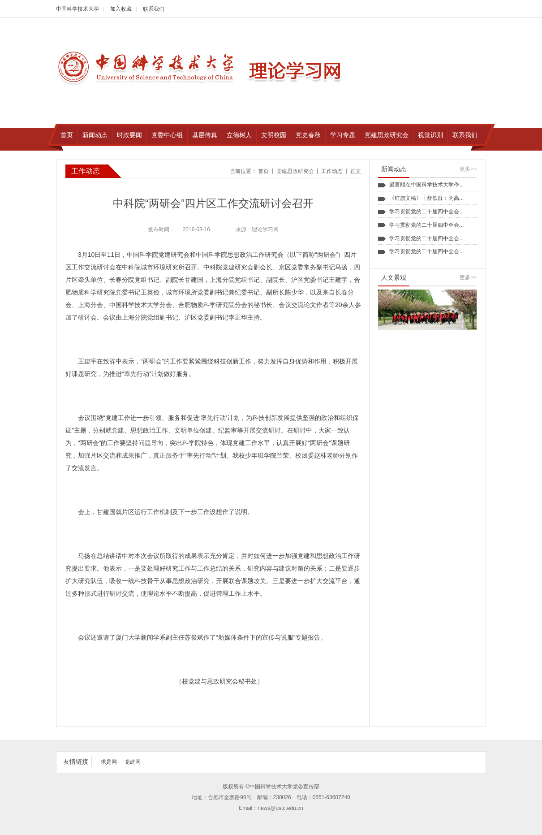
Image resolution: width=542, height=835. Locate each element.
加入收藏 (121, 9)
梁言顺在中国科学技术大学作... (426, 185)
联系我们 (153, 9)
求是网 (109, 762)
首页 (263, 171)
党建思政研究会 (295, 171)
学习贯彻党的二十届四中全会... (426, 211)
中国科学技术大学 (77, 9)
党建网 (133, 762)
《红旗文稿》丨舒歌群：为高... (426, 198)
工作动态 (332, 171)
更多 (468, 169)
